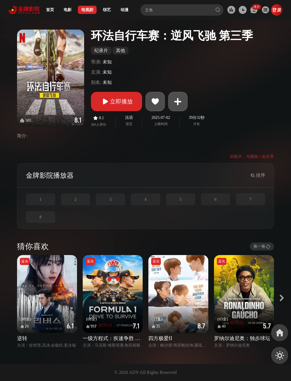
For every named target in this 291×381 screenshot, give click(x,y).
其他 (120, 50)
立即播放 (116, 101)
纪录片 (101, 50)
